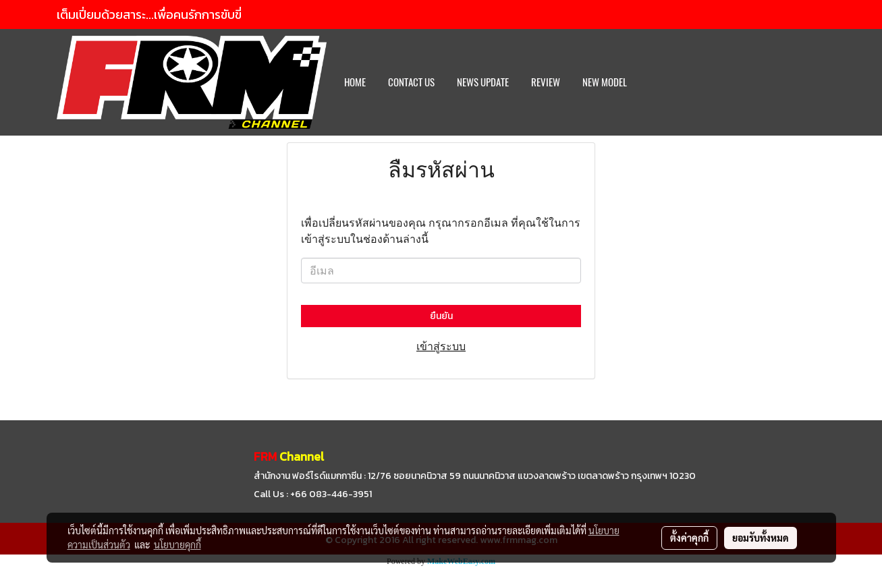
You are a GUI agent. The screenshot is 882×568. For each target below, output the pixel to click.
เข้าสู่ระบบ (441, 346)
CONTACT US (411, 82)
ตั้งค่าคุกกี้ (689, 538)
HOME (355, 82)
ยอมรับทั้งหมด (760, 538)
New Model (604, 82)
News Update (483, 82)
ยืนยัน (441, 316)
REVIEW (545, 82)
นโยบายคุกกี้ (177, 544)
